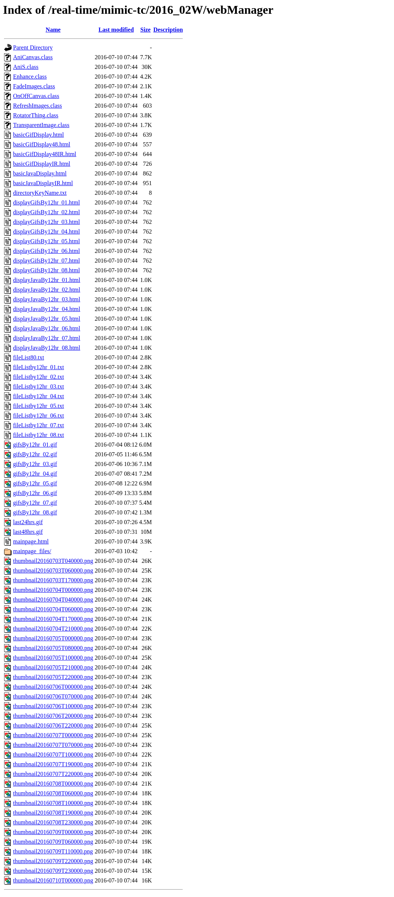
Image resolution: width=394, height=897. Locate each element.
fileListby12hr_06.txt (38, 415)
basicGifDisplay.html (38, 134)
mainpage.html (31, 541)
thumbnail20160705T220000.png (53, 677)
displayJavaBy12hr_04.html (46, 309)
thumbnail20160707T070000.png (53, 745)
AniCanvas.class (33, 57)
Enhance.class (30, 76)
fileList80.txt (28, 357)
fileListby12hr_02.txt (38, 377)
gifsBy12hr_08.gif (35, 512)
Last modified (116, 29)
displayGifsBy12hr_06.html (46, 251)
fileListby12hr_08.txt (38, 435)
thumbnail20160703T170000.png (53, 580)
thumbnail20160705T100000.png (53, 657)
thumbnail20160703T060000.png (53, 570)
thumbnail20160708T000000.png (53, 783)
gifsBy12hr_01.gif (35, 444)
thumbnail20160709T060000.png (53, 842)
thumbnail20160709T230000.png (53, 871)
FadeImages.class (34, 86)
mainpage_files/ (32, 551)
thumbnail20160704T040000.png (53, 599)
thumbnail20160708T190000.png (53, 812)
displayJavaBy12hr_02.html (46, 289)
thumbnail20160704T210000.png (53, 628)
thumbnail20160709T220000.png (53, 861)
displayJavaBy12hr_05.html (46, 319)
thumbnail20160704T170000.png (53, 619)
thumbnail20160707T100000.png (53, 754)
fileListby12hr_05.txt (38, 406)
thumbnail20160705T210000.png (53, 667)
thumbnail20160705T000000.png (53, 638)
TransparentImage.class (41, 125)
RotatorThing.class (35, 115)
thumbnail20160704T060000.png (53, 609)
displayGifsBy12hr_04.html (46, 231)
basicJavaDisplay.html (39, 173)
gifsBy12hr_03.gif (35, 464)
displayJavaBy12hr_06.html (46, 328)
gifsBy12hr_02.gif (35, 454)
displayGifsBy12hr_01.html (46, 202)
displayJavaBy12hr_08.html (46, 348)
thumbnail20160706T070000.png (53, 696)
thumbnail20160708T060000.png (53, 793)
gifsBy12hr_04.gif (35, 473)
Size (145, 29)
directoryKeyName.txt (40, 193)
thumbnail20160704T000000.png (53, 590)
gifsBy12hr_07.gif (35, 503)
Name (53, 29)
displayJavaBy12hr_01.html (46, 280)
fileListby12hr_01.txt (38, 367)
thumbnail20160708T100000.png (53, 803)
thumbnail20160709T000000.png (53, 832)
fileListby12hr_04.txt (38, 396)
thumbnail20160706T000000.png (53, 687)
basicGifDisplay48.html (41, 144)
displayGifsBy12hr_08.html (46, 270)
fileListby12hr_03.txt (38, 386)
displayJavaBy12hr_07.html (46, 338)
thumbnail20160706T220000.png (53, 725)
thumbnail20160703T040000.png (53, 561)
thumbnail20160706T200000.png (53, 716)
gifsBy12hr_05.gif (35, 483)
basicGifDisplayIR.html (41, 164)
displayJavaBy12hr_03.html (46, 299)
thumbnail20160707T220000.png (53, 774)
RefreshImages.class (37, 105)
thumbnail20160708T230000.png (53, 822)
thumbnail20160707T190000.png (53, 764)
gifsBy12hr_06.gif (35, 493)
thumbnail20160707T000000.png (53, 735)
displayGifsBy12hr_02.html (46, 212)
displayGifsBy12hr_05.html (46, 241)
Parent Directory (33, 47)
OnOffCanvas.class (36, 96)
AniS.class (25, 67)
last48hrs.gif (28, 532)
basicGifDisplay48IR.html (44, 154)
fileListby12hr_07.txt (38, 425)
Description (168, 29)
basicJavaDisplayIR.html (43, 183)
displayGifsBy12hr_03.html (46, 222)
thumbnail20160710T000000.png (53, 880)
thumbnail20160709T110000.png (53, 851)
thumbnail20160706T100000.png (53, 706)
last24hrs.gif (28, 522)
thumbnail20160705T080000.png (53, 648)
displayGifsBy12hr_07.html (46, 260)
